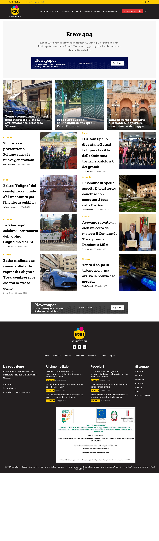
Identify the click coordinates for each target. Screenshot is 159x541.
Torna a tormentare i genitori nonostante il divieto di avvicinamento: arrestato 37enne (65, 442)
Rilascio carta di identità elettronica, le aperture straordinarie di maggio (64, 464)
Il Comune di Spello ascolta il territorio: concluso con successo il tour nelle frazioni (99, 221)
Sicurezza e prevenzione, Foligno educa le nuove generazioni (20, 152)
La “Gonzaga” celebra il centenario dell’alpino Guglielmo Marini (19, 266)
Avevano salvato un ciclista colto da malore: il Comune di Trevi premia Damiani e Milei (98, 272)
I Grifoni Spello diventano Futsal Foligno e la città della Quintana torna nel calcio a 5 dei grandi (97, 164)
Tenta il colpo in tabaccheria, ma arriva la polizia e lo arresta (98, 320)
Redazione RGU (9, 168)
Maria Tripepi (87, 339)
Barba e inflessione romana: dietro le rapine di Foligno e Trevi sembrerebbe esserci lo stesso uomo (19, 331)
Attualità (113, 116)
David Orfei (87, 195)
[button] (146, 11)
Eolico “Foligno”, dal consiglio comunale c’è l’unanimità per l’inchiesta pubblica (20, 221)
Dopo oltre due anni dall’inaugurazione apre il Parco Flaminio (64, 454)
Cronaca (9, 112)
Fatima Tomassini (10, 243)
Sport (85, 135)
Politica (7, 199)
